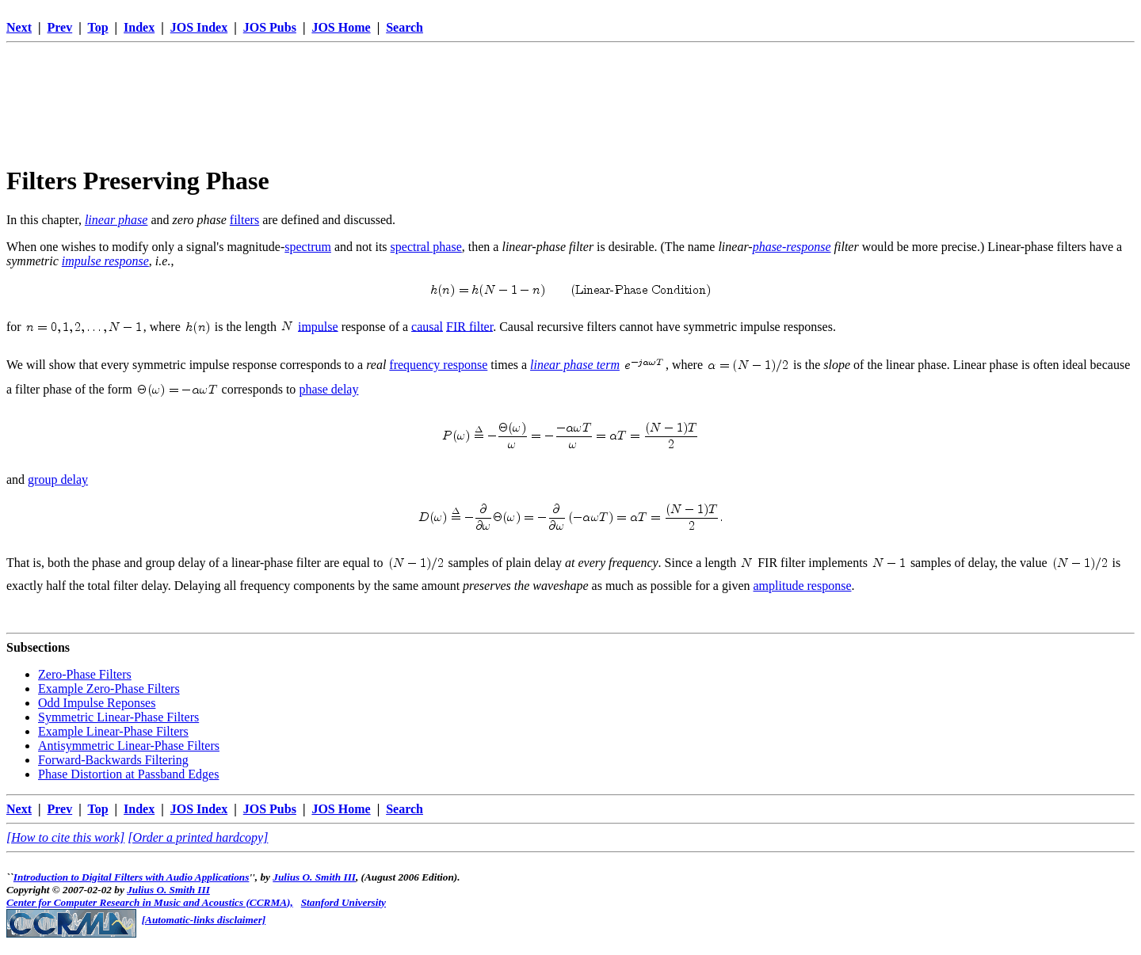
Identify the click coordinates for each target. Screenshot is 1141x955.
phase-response (792, 246)
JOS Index (198, 27)
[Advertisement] (570, 84)
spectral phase (426, 246)
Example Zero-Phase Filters (109, 688)
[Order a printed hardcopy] (198, 837)
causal (427, 326)
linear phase (116, 219)
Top (97, 27)
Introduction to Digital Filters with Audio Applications (131, 877)
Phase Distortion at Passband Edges (128, 774)
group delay (58, 479)
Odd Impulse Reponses (96, 703)
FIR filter (469, 326)
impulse (318, 326)
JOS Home (340, 27)
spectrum (307, 246)
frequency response (438, 364)
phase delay (328, 389)
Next (19, 27)
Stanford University (343, 902)
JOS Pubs (269, 27)
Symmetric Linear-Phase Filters (118, 717)
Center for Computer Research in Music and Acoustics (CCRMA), (149, 902)
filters (244, 219)
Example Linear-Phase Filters (113, 731)
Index (139, 27)
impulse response (105, 261)
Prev (60, 27)
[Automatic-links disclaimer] (204, 920)
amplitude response (803, 585)
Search (404, 27)
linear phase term (575, 364)
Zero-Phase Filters (85, 674)
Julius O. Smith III (314, 877)
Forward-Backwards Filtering (113, 760)
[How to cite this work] (65, 837)
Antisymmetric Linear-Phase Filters (128, 745)
